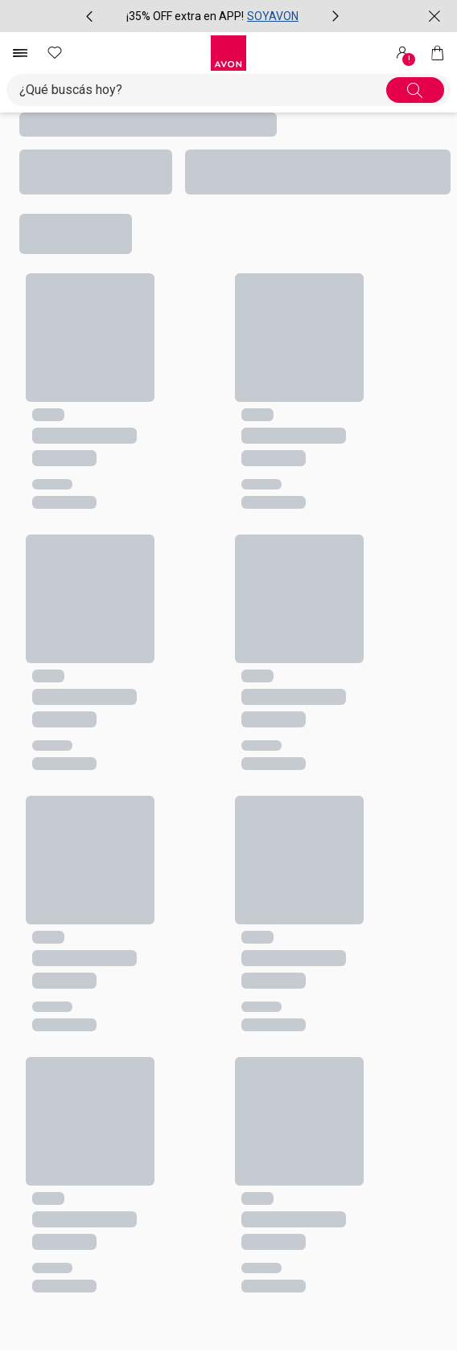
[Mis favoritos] (55, 53)
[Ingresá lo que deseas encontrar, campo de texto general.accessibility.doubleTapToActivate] (202, 90)
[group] (212, 16)
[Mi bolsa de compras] (438, 53)
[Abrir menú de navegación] (19, 53)
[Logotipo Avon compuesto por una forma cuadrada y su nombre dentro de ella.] (228, 53)
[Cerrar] (434, 16)
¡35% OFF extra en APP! (185, 16)
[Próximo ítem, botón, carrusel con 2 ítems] (335, 16)
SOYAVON (272, 16)
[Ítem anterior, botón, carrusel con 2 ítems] (89, 16)
